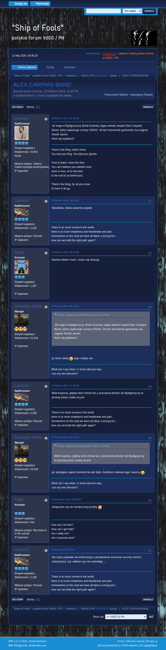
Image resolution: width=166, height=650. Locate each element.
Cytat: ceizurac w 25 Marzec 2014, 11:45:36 (83, 314)
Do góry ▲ (152, 641)
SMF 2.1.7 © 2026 (17, 641)
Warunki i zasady (136, 641)
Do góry (17, 599)
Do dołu (17, 107)
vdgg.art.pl (109, 53)
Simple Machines (37, 641)
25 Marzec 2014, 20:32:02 (65, 306)
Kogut (19, 252)
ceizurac (21, 118)
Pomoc (121, 641)
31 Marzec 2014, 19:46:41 (65, 437)
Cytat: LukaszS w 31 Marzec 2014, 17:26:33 (83, 446)
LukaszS (21, 200)
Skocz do (98, 616)
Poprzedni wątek (116, 94)
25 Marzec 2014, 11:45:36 (65, 118)
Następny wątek (142, 94)
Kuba (18, 499)
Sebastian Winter (28, 306)
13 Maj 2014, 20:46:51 (63, 549)
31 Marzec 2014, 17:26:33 (65, 385)
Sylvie (113, 75)
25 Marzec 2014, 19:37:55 (65, 252)
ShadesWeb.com (37, 645)
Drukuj (148, 107)
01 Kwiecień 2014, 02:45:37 (66, 499)
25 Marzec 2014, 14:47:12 (65, 200)
